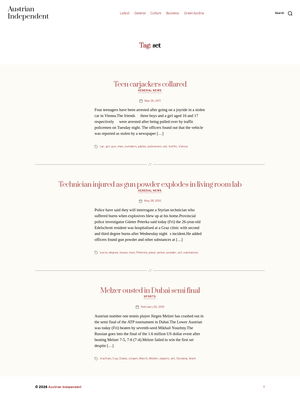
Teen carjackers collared (150, 84)
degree (113, 253)
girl (108, 147)
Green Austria (194, 13)
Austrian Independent (65, 387)
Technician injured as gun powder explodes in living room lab (150, 184)
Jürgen (133, 359)
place (152, 253)
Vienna (183, 147)
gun (113, 147)
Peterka (141, 253)
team (192, 359)
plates (142, 147)
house (124, 253)
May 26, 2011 (152, 101)
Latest (125, 13)
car (102, 147)
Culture (155, 13)
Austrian (105, 359)
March (143, 359)
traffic (173, 147)
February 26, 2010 (153, 307)
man (120, 147)
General (140, 13)
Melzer (153, 359)
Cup (115, 359)
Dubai (123, 359)
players (165, 359)
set (165, 147)
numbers (131, 147)
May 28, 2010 (152, 201)
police (161, 253)
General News (150, 91)
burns (104, 253)
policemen (155, 147)
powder (172, 253)
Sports (150, 297)
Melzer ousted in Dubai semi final (150, 290)
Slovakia (182, 359)
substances (191, 253)
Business (172, 13)
